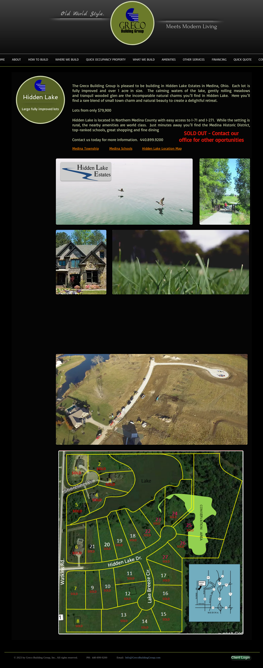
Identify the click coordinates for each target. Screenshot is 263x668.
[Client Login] (240, 657)
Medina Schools (120, 148)
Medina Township (85, 148)
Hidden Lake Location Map (162, 148)
